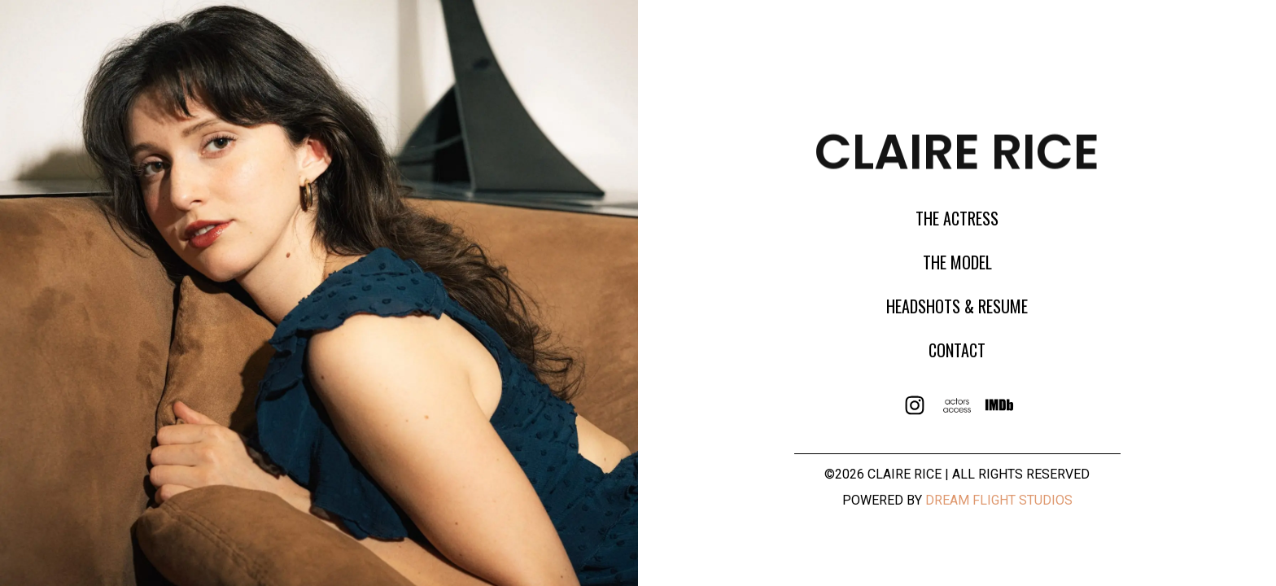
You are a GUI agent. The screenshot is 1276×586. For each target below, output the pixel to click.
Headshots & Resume (957, 306)
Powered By (957, 500)
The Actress (957, 218)
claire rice (957, 149)
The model (957, 262)
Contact (957, 350)
